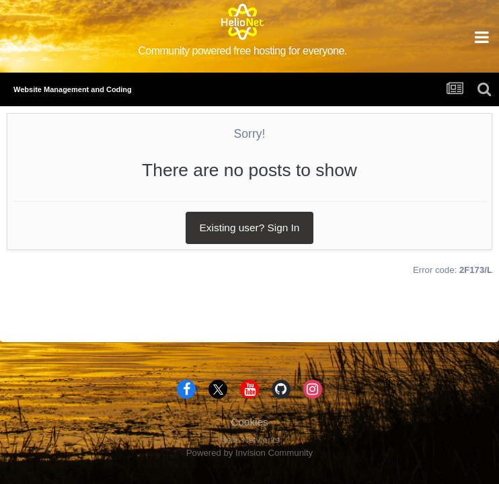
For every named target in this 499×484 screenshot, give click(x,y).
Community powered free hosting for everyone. (242, 50)
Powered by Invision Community (249, 453)
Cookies (249, 422)
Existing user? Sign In (250, 227)
